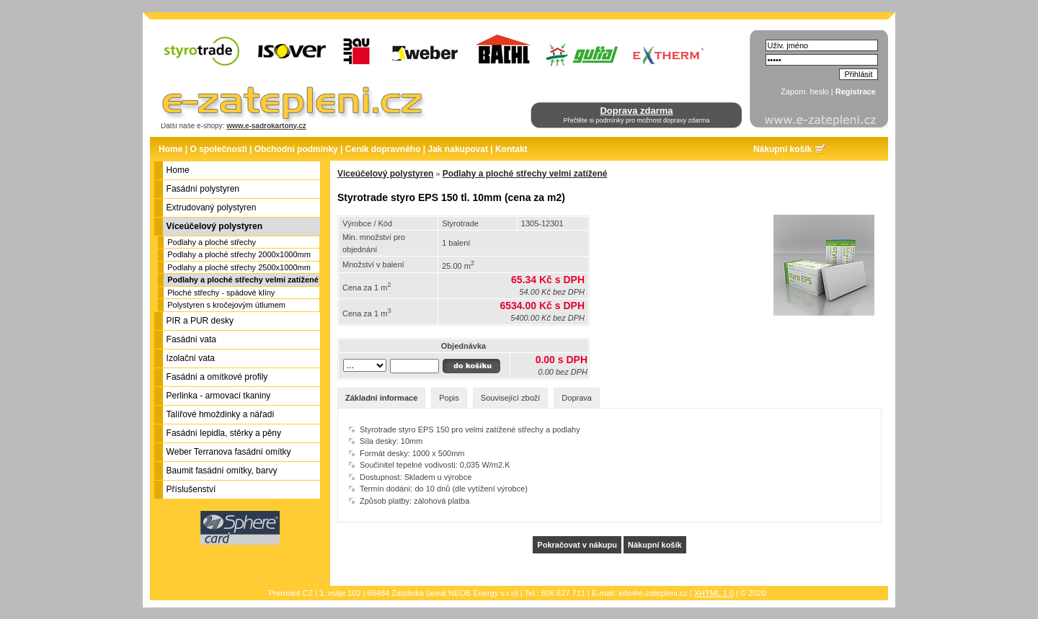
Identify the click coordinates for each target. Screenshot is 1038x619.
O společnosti (218, 149)
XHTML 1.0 (714, 593)
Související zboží (511, 397)
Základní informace (381, 397)
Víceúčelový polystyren (385, 174)
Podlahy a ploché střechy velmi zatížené (243, 279)
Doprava (577, 397)
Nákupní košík (782, 149)
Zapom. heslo (805, 91)
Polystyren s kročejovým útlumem (226, 304)
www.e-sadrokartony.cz (266, 126)
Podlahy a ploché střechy (211, 242)
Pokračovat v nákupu (577, 544)
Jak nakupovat (458, 149)
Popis (449, 397)
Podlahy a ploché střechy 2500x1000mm (239, 267)
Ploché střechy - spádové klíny (221, 292)
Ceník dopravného (383, 149)
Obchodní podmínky (296, 149)
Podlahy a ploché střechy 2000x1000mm (239, 254)
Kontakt (511, 149)
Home (170, 149)
